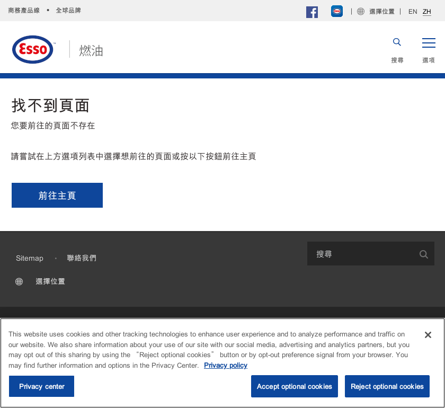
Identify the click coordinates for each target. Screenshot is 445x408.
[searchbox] (360, 253)
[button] (428, 49)
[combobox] (370, 253)
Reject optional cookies (387, 386)
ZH (427, 11)
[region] (222, 363)
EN (412, 11)
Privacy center (42, 386)
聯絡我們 (81, 257)
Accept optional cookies (294, 386)
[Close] (428, 335)
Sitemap (29, 257)
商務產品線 (24, 10)
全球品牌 (68, 10)
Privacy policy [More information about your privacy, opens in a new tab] (225, 364)
